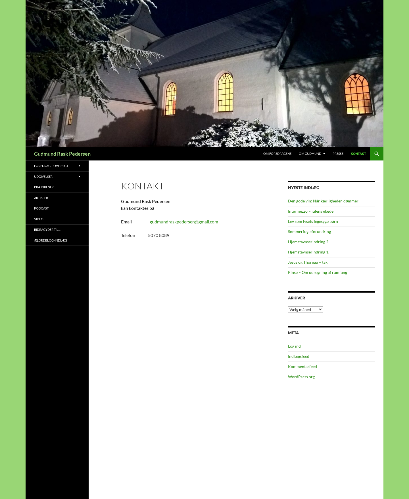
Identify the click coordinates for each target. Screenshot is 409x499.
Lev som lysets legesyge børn (313, 221)
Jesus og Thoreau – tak (307, 262)
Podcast (41, 208)
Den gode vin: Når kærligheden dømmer (323, 200)
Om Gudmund (310, 153)
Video (38, 219)
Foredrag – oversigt (51, 166)
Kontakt (358, 153)
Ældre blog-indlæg (50, 240)
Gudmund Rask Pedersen (62, 154)
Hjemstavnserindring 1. (308, 252)
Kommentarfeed (302, 366)
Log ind (294, 346)
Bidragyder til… (47, 229)
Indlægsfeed (298, 356)
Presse (338, 153)
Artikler (41, 198)
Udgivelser (43, 176)
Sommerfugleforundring (309, 231)
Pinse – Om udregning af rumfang (317, 272)
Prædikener (44, 187)
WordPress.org (301, 376)
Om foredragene (277, 153)
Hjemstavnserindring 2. (308, 241)
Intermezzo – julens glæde (310, 211)
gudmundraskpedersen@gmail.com (184, 221)
